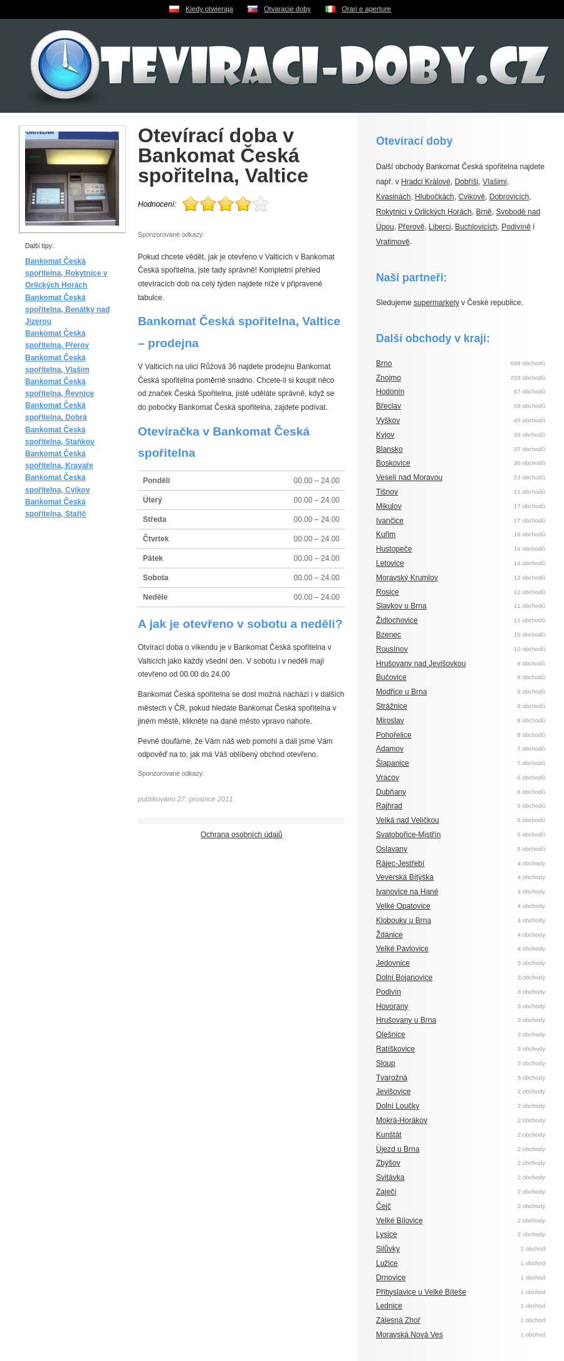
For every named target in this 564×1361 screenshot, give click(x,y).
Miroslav (390, 720)
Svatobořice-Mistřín (408, 834)
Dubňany (391, 792)
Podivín (388, 992)
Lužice (387, 1263)
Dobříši (466, 181)
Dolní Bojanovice (404, 977)
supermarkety (436, 302)
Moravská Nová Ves (409, 1334)
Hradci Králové (426, 181)
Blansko (389, 449)
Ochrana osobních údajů (242, 834)
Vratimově (393, 241)
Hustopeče (394, 549)
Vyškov (388, 420)
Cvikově (471, 196)
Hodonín (390, 391)
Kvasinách (393, 196)
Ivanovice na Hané (407, 891)
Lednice (389, 1305)
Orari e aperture (366, 9)
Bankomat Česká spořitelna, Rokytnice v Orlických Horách (66, 273)
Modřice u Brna (401, 691)
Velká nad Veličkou (407, 820)
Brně (483, 211)
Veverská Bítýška (405, 877)
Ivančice (390, 520)
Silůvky (388, 1248)
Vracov (387, 777)
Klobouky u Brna (403, 920)
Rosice (387, 592)
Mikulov (389, 506)
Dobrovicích (509, 196)
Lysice (386, 1234)
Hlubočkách (434, 196)
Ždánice (389, 935)
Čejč (383, 1206)
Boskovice (393, 463)
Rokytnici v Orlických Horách (424, 211)
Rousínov (392, 649)
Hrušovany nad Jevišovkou (421, 663)
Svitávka (390, 1177)
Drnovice (390, 1277)
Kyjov (385, 434)
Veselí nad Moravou (409, 477)
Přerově (411, 226)
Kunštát (389, 1134)
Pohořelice (394, 735)
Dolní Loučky (397, 1106)
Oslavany (391, 849)
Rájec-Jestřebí (400, 863)
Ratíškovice (395, 1049)
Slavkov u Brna (401, 606)
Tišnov (387, 492)
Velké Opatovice (403, 906)
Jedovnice (393, 963)
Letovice (390, 563)
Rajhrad (389, 805)
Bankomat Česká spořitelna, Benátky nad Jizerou (67, 309)
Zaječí (386, 1191)
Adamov (390, 748)
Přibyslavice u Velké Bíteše (421, 1292)
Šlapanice (392, 763)
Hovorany (392, 1006)
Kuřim (385, 534)
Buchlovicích (476, 226)
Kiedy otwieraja (209, 9)
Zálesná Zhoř (398, 1320)
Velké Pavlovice (402, 948)
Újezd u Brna (397, 1149)
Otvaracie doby (287, 9)
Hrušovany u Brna (406, 1020)
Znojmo (388, 377)
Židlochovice (397, 620)
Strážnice (391, 706)
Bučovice (391, 677)
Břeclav (388, 406)
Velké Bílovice (399, 1220)
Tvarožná (391, 1077)
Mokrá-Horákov (401, 1120)
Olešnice (390, 1034)
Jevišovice (393, 1091)
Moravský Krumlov (407, 577)
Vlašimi (495, 181)
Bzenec (388, 634)
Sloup (385, 1063)
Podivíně (516, 226)
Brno (384, 363)
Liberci (440, 226)
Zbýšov (388, 1163)
